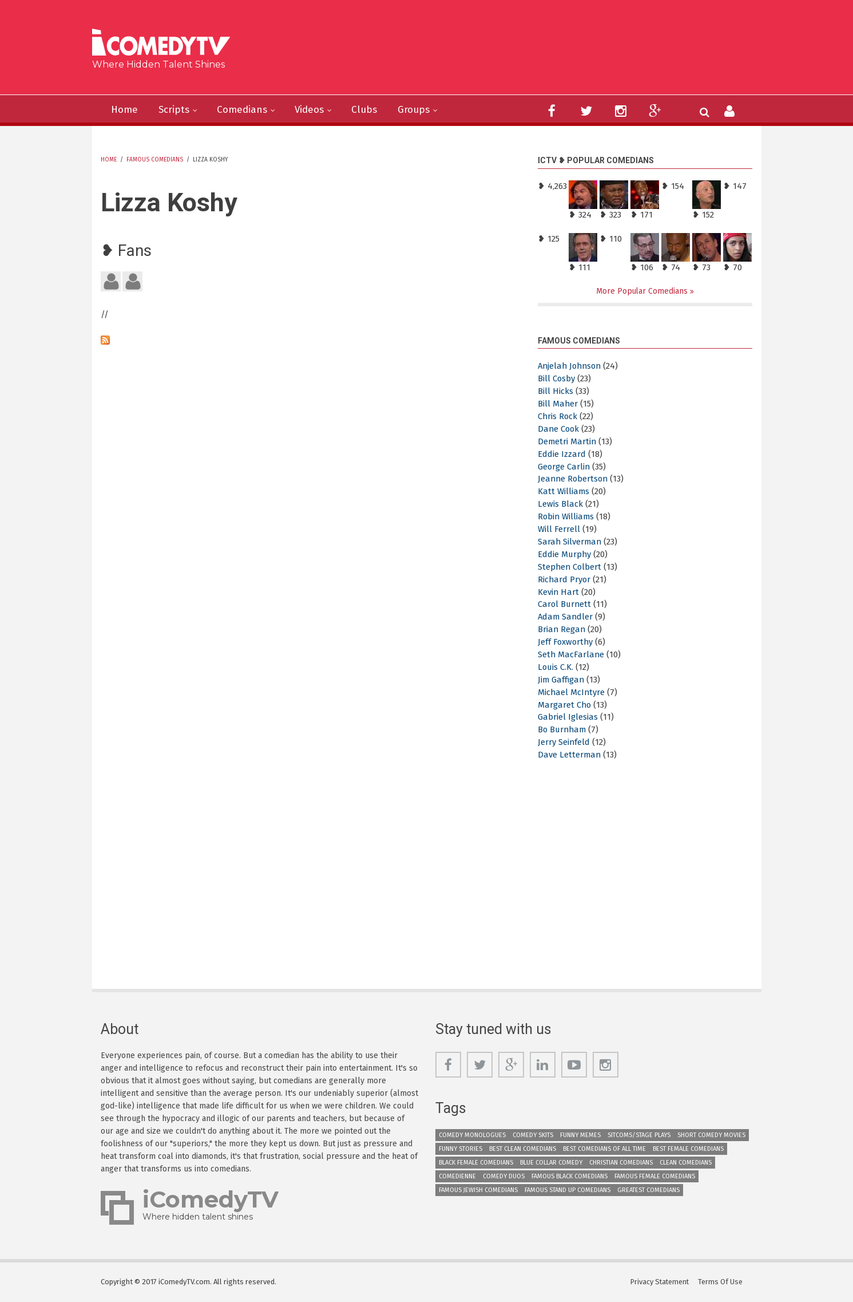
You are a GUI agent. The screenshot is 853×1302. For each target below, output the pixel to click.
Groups (424, 110)
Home (125, 110)
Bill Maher (558, 404)
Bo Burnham (563, 730)
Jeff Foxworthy (566, 642)
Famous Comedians (154, 159)
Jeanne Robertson (574, 479)
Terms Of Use (721, 1281)
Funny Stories (460, 1149)
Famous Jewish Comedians (478, 1190)
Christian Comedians (621, 1162)
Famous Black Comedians (569, 1176)
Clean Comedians (686, 1162)
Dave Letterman (570, 754)
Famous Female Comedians (654, 1176)
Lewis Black (560, 504)
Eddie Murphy (565, 554)
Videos (316, 110)
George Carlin (564, 466)
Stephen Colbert (570, 567)
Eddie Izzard (562, 454)
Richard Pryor (565, 579)
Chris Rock (558, 416)
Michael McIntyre (572, 692)
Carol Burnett (565, 604)
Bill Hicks (555, 391)
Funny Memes (580, 1135)
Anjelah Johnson (571, 366)
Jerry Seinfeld (564, 742)
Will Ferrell (559, 529)
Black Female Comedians (476, 1162)
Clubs (372, 110)
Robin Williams (567, 517)
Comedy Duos (504, 1176)
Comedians (246, 110)
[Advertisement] (514, 51)
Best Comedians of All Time (604, 1149)
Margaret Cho (565, 705)
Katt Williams (564, 492)
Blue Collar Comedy (551, 1162)
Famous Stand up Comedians (567, 1190)
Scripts (176, 110)
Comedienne (457, 1176)
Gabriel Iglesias (568, 717)
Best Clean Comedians (522, 1149)
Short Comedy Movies (711, 1135)
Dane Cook (559, 429)
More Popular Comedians (643, 291)
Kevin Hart (559, 592)
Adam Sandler (566, 617)
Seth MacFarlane (571, 654)
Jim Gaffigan (562, 679)
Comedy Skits (533, 1135)
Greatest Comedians (648, 1190)
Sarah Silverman (570, 541)
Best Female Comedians (688, 1149)
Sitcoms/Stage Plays (639, 1135)
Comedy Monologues (472, 1135)
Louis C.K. (556, 667)
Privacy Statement (660, 1281)
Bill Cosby (557, 379)
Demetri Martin (567, 441)
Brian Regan (562, 630)
